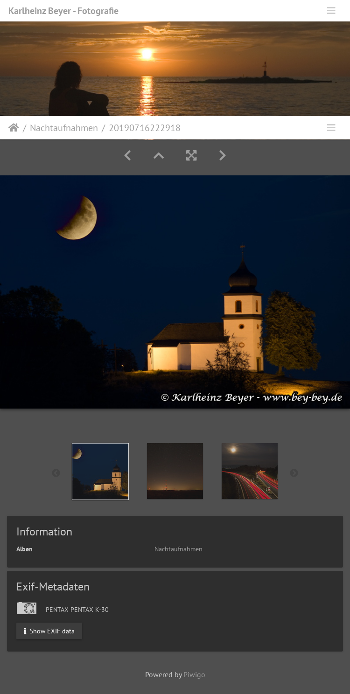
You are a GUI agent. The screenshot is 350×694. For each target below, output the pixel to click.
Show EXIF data (49, 630)
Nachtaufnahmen (64, 128)
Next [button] (294, 473)
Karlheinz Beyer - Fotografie (63, 11)
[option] (100, 471)
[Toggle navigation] (331, 11)
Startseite (13, 128)
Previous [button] (56, 473)
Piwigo (194, 674)
